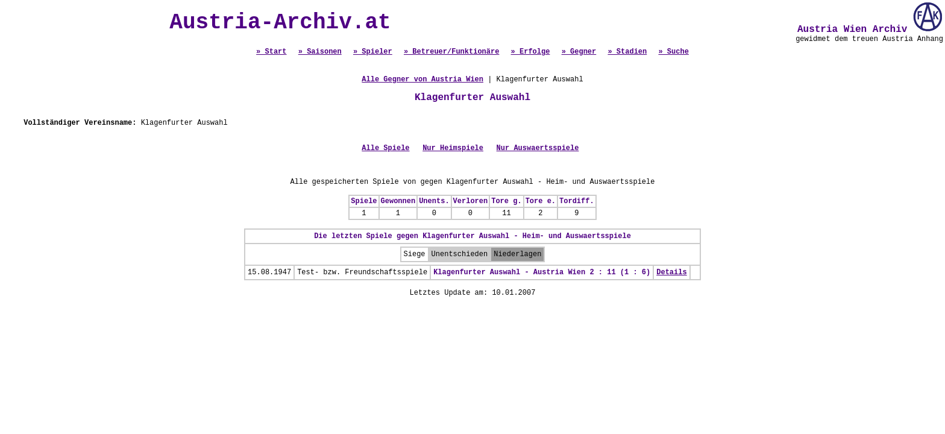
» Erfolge (530, 52)
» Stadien (627, 52)
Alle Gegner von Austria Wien (422, 79)
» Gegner (579, 52)
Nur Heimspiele (452, 148)
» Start (271, 52)
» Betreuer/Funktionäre (451, 52)
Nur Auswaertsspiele (538, 148)
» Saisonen (320, 52)
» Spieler (372, 52)
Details (671, 272)
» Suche (673, 52)
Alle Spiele (385, 148)
